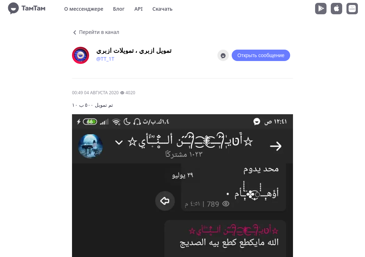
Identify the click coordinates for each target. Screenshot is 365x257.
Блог (118, 8)
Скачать (162, 8)
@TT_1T (105, 58)
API (138, 8)
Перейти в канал (95, 32)
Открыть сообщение (260, 55)
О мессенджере (83, 8)
